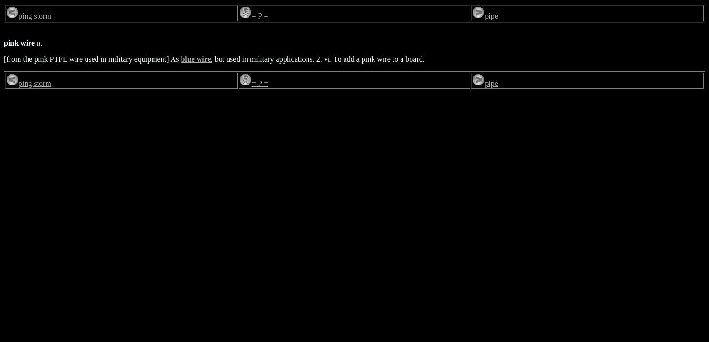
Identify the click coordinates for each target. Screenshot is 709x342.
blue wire (196, 59)
